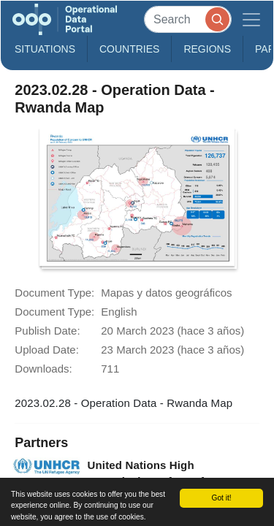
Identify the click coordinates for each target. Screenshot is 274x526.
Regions (207, 49)
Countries (129, 49)
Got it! (221, 498)
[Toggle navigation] (251, 19)
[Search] (188, 19)
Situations (45, 49)
